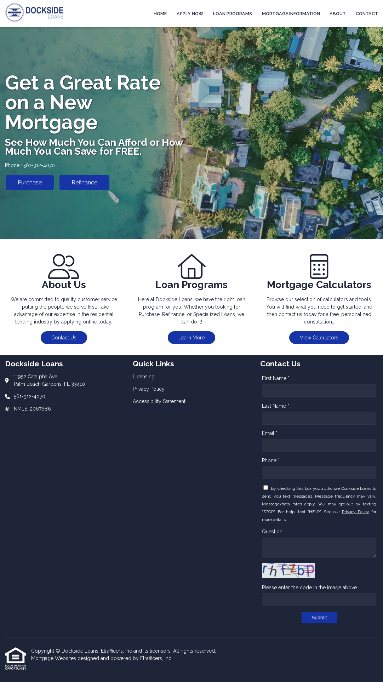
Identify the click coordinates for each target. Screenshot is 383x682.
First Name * (276, 378)
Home (160, 13)
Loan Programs (232, 13)
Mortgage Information (291, 13)
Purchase (30, 182)
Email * (270, 433)
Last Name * (275, 406)
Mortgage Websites (54, 658)
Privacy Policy (355, 511)
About (338, 13)
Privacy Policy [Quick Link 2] (149, 389)
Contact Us (63, 337)
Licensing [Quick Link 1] (144, 376)
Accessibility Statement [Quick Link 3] (159, 401)
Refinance (84, 182)
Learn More (191, 337)
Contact (367, 13)
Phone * (271, 460)
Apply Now (190, 13)
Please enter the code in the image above (309, 587)
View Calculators (319, 337)
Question (272, 531)
